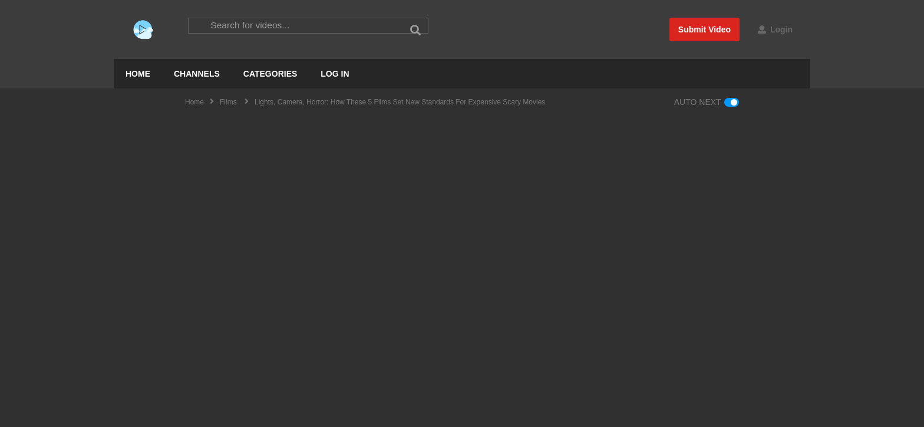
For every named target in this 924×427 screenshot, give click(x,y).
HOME (138, 73)
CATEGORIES (270, 73)
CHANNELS (197, 73)
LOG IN (335, 73)
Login (775, 29)
